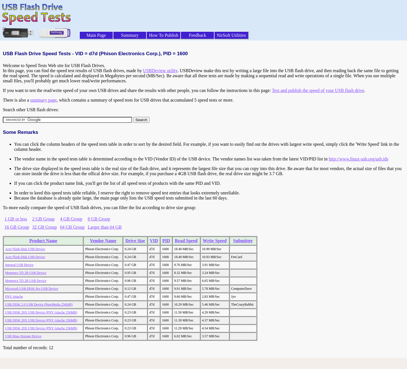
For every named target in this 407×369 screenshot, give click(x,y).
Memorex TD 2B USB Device (25, 273)
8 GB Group (99, 218)
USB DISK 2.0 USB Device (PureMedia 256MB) (39, 304)
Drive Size (135, 240)
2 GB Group (43, 218)
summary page (43, 100)
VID (154, 240)
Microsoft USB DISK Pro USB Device (31, 289)
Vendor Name (103, 240)
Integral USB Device (19, 265)
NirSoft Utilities (231, 35)
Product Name (43, 240)
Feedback (197, 35)
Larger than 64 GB (105, 227)
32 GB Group (44, 227)
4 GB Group (71, 218)
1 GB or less (16, 218)
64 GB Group (72, 227)
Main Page (96, 35)
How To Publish (163, 35)
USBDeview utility (160, 70)
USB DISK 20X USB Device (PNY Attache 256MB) (41, 312)
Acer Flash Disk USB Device (25, 249)
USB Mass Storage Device (23, 336)
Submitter (243, 240)
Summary (129, 35)
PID (166, 240)
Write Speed (215, 240)
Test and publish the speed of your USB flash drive (318, 90)
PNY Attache (14, 297)
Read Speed (186, 240)
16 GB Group (17, 227)
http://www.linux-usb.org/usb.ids (358, 158)
